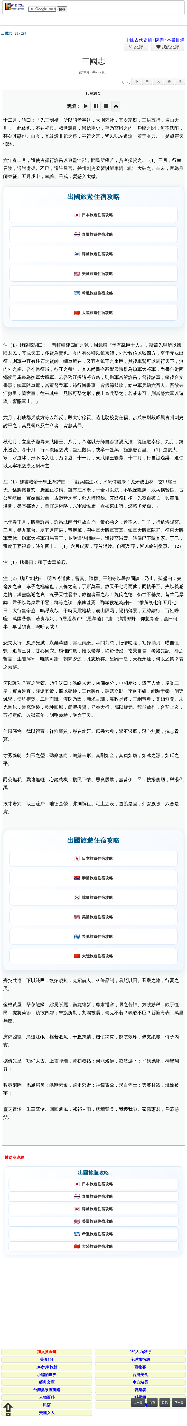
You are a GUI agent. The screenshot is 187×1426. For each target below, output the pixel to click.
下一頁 (179, 1402)
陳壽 (159, 40)
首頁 (152, 1402)
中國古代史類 (139, 40)
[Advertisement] (93, 1298)
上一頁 (138, 1402)
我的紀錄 (170, 47)
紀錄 (138, 47)
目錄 (165, 1402)
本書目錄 (175, 40)
